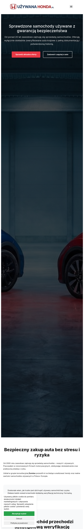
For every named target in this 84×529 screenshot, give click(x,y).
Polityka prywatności (19, 523)
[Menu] (71, 6)
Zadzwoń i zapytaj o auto (57, 54)
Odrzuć (19, 518)
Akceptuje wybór (19, 514)
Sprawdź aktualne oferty (26, 54)
